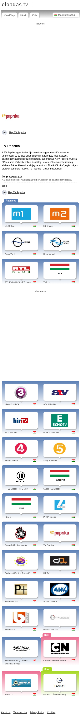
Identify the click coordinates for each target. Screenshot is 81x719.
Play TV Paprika (16, 192)
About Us (5, 712)
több (4, 186)
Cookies (51, 712)
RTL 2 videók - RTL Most (16, 489)
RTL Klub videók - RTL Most (18, 282)
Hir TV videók (11, 432)
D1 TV (46, 573)
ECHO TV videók (51, 432)
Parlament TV (11, 601)
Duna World (49, 254)
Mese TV (9, 694)
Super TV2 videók (51, 489)
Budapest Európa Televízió (17, 573)
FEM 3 (8, 517)
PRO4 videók (49, 517)
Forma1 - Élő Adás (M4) (54, 694)
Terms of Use (20, 712)
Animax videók (50, 601)
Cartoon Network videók (54, 660)
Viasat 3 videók (12, 404)
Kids (34, 15)
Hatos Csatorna (50, 629)
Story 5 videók (50, 460)
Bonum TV (10, 629)
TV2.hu (46, 282)
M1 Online (9, 226)
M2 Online (48, 226)
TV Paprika (48, 545)
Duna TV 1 (10, 254)
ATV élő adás (49, 404)
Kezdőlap (9, 15)
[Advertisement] (40, 67)
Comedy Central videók (16, 545)
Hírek (23, 15)
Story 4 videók (11, 460)
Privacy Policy (37, 712)
